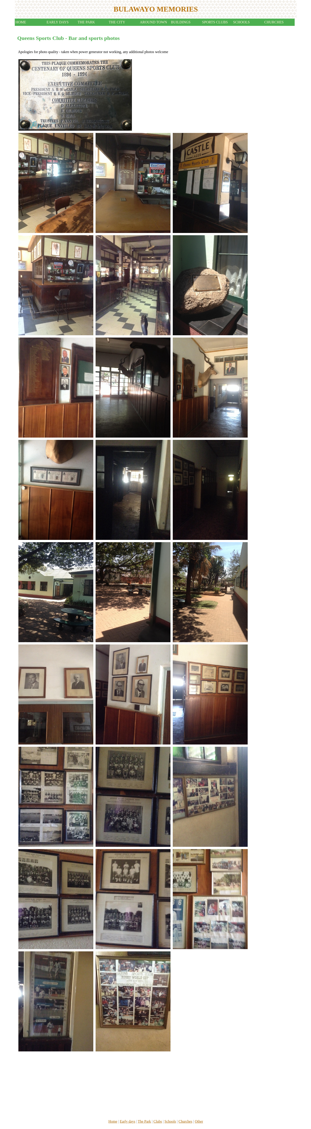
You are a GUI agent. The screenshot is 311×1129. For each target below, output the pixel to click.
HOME (20, 22)
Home (112, 1121)
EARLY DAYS (58, 22)
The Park (144, 1121)
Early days (127, 1121)
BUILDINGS (180, 22)
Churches (185, 1121)
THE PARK (86, 22)
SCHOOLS (241, 22)
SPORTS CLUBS (215, 22)
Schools (170, 1121)
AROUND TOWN (153, 22)
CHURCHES (274, 22)
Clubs (157, 1121)
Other (199, 1121)
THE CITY (117, 22)
